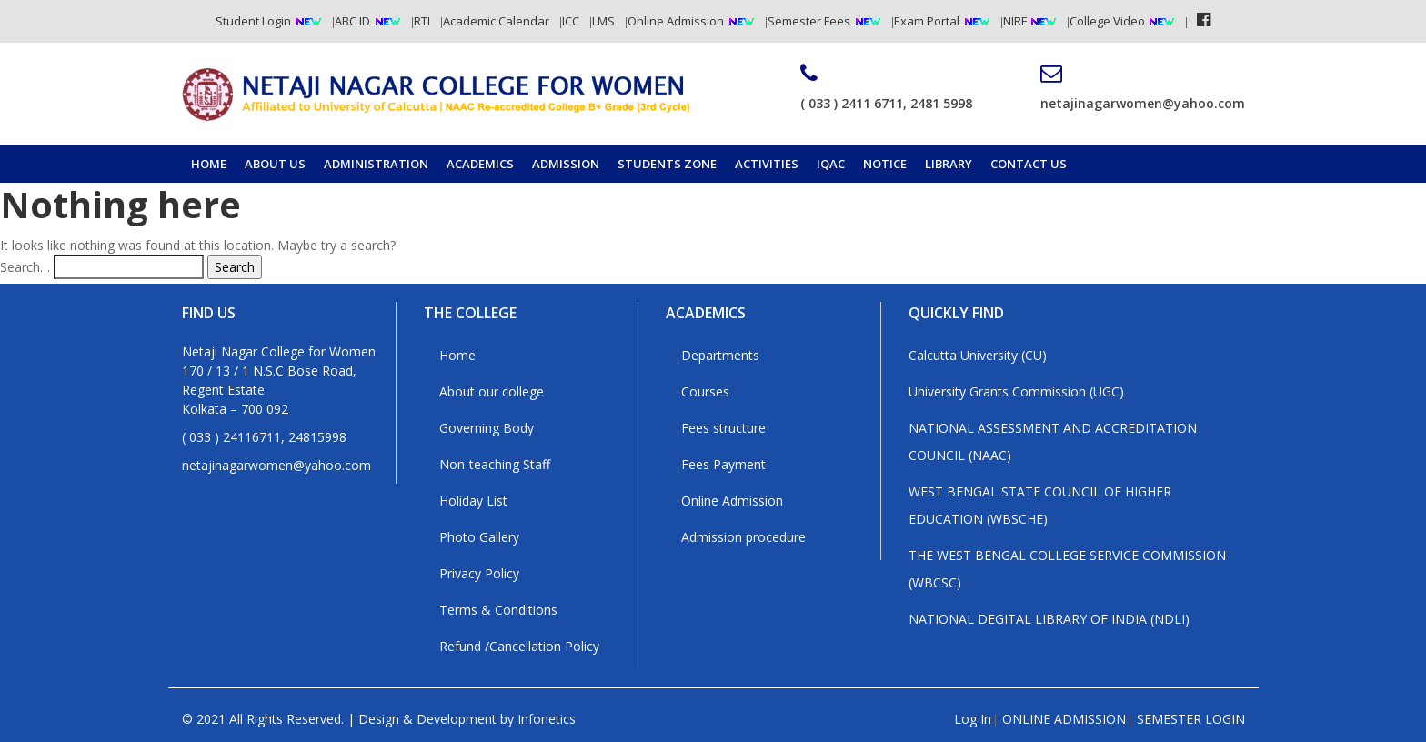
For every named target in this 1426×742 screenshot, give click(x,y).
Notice (885, 163)
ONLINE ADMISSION (1064, 718)
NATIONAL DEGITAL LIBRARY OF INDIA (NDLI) (1049, 618)
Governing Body (486, 427)
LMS (603, 21)
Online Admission (676, 21)
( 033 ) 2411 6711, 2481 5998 (886, 87)
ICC (570, 21)
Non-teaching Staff (494, 464)
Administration (376, 163)
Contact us (1028, 163)
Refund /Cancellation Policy (519, 646)
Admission (565, 163)
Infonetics (546, 718)
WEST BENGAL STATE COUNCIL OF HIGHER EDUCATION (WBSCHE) (1040, 505)
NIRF (1016, 21)
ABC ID (352, 21)
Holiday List (473, 500)
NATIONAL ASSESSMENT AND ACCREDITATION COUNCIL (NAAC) (1053, 441)
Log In (972, 718)
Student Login (253, 21)
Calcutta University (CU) (978, 355)
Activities (766, 163)
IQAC (831, 163)
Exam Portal (926, 21)
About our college (491, 391)
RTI (422, 21)
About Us (275, 163)
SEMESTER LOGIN (1191, 718)
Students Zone (667, 163)
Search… (25, 267)
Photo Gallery (479, 537)
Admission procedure (743, 537)
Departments (720, 355)
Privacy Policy (479, 573)
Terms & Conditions (498, 609)
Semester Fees (809, 21)
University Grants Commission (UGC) (1016, 391)
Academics (480, 163)
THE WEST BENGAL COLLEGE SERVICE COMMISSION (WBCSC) (1067, 568)
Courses (705, 391)
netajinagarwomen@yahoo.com (1142, 87)
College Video (1109, 21)
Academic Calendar (496, 21)
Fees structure (723, 427)
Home (208, 163)
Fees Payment (723, 464)
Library (948, 163)
